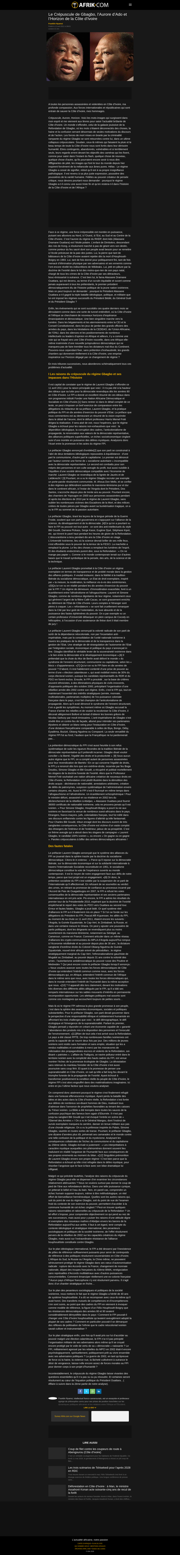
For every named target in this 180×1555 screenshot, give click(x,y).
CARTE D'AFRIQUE (84, 1543)
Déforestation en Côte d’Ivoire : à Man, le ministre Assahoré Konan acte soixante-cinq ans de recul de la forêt (99, 1489)
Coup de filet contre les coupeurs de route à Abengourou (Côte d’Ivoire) (95, 1450)
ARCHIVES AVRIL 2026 (82, 1549)
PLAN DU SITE (97, 1543)
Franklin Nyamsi (55, 24)
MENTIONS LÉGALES (97, 1546)
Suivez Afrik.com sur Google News (69, 1416)
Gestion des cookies (98, 1549)
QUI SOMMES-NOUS (82, 1546)
